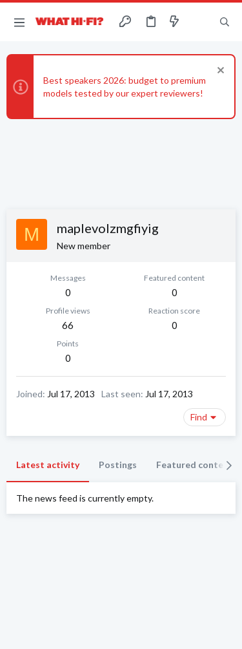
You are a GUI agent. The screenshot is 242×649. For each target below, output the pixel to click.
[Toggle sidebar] (199, 22)
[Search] (225, 22)
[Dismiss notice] (219, 72)
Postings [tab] (118, 464)
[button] (19, 22)
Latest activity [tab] (47, 464)
